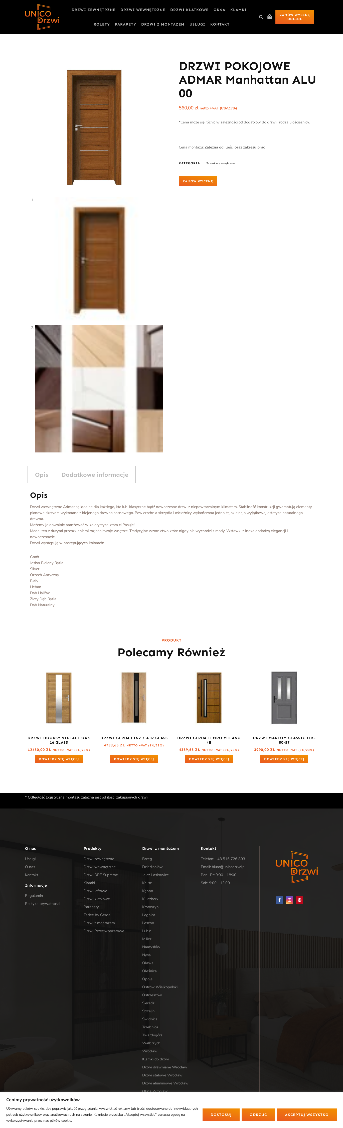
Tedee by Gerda (97, 914)
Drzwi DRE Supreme (101, 874)
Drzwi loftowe (95, 890)
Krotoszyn (150, 906)
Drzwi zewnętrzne (93, 10)
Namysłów (151, 946)
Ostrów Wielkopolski (160, 987)
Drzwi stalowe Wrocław (162, 1075)
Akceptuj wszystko (307, 1114)
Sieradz (148, 1003)
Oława (147, 962)
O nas (30, 866)
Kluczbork (150, 898)
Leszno (148, 922)
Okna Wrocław (155, 1091)
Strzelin (148, 1011)
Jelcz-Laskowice (155, 874)
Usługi (197, 24)
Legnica (148, 914)
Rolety (102, 24)
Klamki (238, 10)
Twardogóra (152, 1035)
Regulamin (34, 895)
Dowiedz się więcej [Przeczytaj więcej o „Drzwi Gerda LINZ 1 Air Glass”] (134, 759)
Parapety (125, 24)
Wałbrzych (151, 1043)
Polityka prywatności (42, 903)
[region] (171, 1110)
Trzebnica (150, 1027)
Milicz (146, 938)
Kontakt (220, 24)
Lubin (146, 930)
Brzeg (147, 858)
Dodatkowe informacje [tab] (94, 474)
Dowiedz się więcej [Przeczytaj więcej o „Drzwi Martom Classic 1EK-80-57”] (284, 759)
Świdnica (149, 1019)
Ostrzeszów (152, 995)
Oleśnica (149, 971)
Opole (147, 979)
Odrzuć (258, 1114)
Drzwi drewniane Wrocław (164, 1067)
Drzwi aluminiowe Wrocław (165, 1083)
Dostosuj (221, 1114)
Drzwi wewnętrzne (142, 10)
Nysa (146, 954)
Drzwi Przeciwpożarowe (104, 930)
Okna (219, 10)
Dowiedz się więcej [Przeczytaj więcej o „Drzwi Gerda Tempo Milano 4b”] (209, 759)
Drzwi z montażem (163, 24)
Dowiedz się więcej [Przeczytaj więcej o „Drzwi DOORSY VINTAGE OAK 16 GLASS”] (59, 759)
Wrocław (149, 1051)
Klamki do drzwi (155, 1059)
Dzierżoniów (152, 866)
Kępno (147, 890)
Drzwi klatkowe (189, 10)
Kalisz (147, 882)
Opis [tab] (41, 474)
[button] (261, 17)
